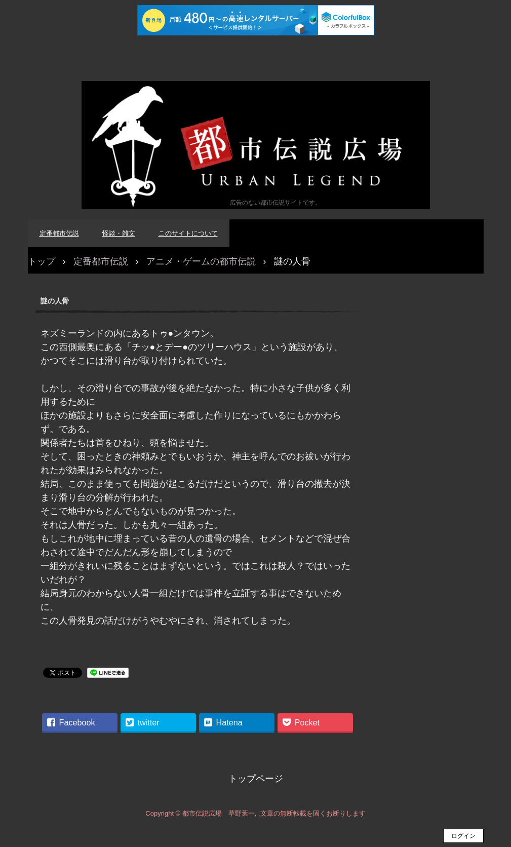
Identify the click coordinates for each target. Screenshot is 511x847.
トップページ (255, 779)
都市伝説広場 (256, 145)
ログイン (463, 835)
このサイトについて (188, 233)
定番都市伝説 (59, 233)
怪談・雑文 (118, 233)
